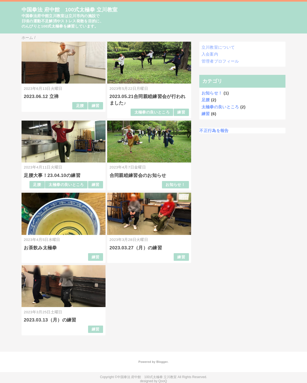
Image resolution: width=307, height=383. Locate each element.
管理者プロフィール (220, 61)
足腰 (80, 106)
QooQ (162, 381)
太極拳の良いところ (152, 112)
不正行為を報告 (213, 130)
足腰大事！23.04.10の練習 (52, 175)
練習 (96, 106)
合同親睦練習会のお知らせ (138, 175)
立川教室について (218, 47)
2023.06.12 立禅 (41, 96)
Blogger (161, 361)
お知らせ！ (175, 185)
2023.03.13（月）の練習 (50, 320)
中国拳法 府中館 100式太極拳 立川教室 (70, 10)
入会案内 (209, 54)
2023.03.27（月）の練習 (136, 247)
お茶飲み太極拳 (40, 247)
